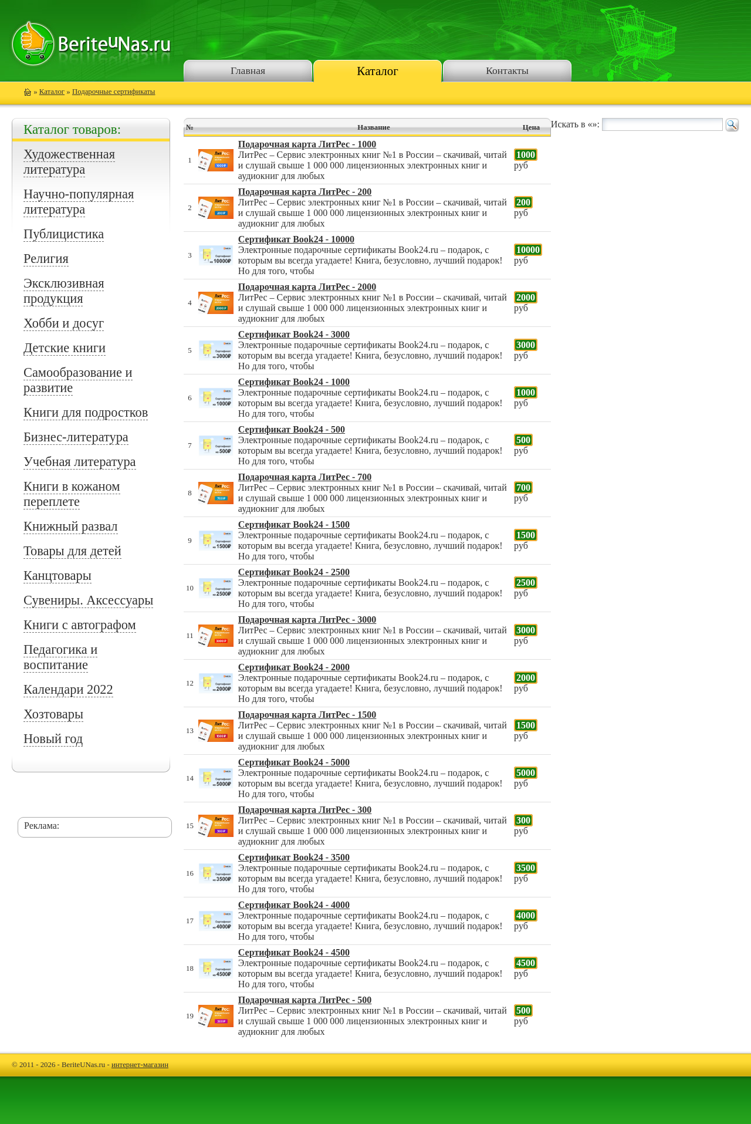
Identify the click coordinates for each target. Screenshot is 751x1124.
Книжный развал (70, 526)
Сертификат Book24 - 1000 (294, 382)
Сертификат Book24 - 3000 (294, 334)
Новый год (53, 738)
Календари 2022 (68, 689)
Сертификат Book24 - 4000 (294, 905)
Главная (248, 70)
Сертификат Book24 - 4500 (294, 952)
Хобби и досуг (63, 323)
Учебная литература (79, 461)
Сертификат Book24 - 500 (291, 429)
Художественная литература (69, 162)
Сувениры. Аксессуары (88, 600)
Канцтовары (57, 575)
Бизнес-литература (75, 437)
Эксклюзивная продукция (63, 291)
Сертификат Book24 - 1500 (294, 524)
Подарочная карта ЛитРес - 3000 (307, 620)
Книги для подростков (85, 412)
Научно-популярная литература (78, 202)
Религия (46, 258)
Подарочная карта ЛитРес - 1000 (307, 144)
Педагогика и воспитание (60, 657)
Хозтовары (53, 714)
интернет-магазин (139, 1065)
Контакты (507, 70)
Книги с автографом (79, 624)
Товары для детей (72, 551)
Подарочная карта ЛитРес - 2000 (307, 287)
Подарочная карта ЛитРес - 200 (304, 192)
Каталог (377, 70)
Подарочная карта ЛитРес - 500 (304, 1000)
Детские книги (64, 347)
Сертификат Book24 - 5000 (294, 762)
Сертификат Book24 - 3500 (294, 857)
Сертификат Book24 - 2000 (294, 667)
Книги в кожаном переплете (71, 494)
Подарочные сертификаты (113, 91)
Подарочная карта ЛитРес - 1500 (307, 715)
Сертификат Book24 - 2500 (294, 572)
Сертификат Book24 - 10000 (296, 239)
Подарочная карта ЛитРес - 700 (304, 477)
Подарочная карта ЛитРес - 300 (304, 810)
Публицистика (63, 234)
